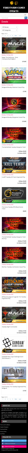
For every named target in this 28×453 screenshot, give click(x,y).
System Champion (4, 427)
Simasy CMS (15, 450)
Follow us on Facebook (8, 443)
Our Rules (2, 434)
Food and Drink (3, 429)
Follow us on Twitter (8, 440)
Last (20, 36)
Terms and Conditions (5, 425)
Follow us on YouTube (8, 446)
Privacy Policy (3, 431)
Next (16, 36)
